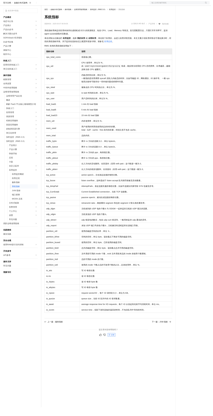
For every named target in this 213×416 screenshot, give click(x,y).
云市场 (67, 4)
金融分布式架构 (20, 11)
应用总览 (108, 50)
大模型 (28, 4)
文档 (176, 4)
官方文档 (7, 11)
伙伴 (74, 4)
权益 (53, 4)
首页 (46, 18)
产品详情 (151, 32)
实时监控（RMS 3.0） (98, 18)
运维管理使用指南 (80, 18)
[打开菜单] (4, 4)
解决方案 (44, 4)
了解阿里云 (90, 4)
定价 (59, 4)
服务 (81, 4)
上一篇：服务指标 (53, 330)
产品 (36, 4)
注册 (195, 4)
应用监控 (112, 18)
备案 (182, 4)
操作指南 (68, 18)
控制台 (188, 4)
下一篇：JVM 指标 (161, 330)
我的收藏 (165, 33)
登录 (205, 4)
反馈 (111, 344)
